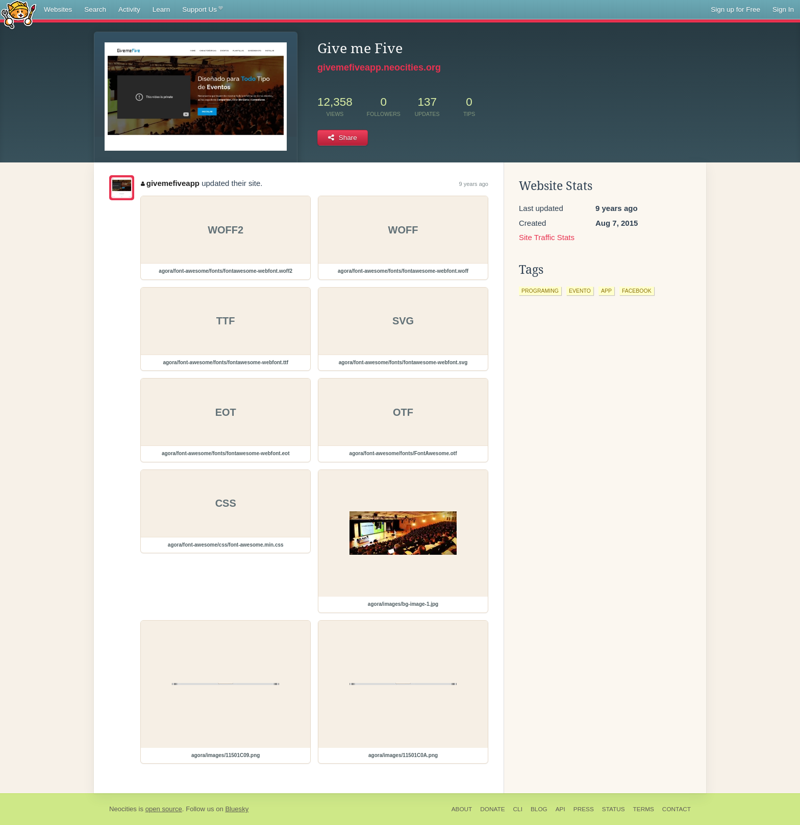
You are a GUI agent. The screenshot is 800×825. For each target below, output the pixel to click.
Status (613, 809)
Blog (539, 809)
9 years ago (473, 184)
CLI (517, 809)
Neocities (123, 809)
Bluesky (236, 809)
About (462, 809)
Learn (161, 9)
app (606, 291)
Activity (129, 9)
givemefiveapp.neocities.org (379, 67)
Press (583, 809)
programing (540, 291)
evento (580, 291)
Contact (676, 809)
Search (95, 9)
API (560, 809)
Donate (492, 809)
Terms (643, 809)
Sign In (783, 9)
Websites (58, 9)
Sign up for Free (735, 9)
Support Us (202, 10)
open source (163, 809)
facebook (637, 291)
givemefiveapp (170, 183)
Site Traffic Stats (546, 237)
